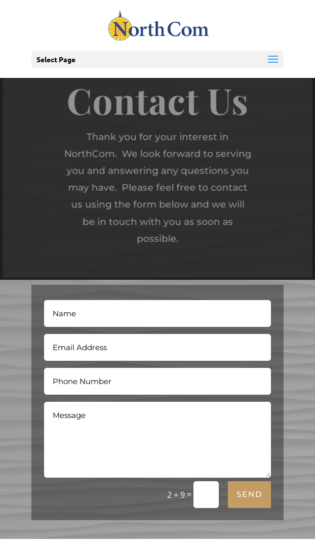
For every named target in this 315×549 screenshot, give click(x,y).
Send (249, 494)
